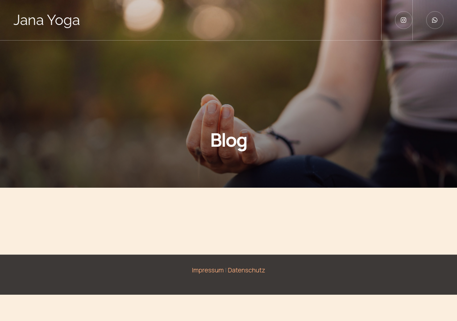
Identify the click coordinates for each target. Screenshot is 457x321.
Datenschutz (247, 270)
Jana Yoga (46, 19)
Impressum (208, 270)
